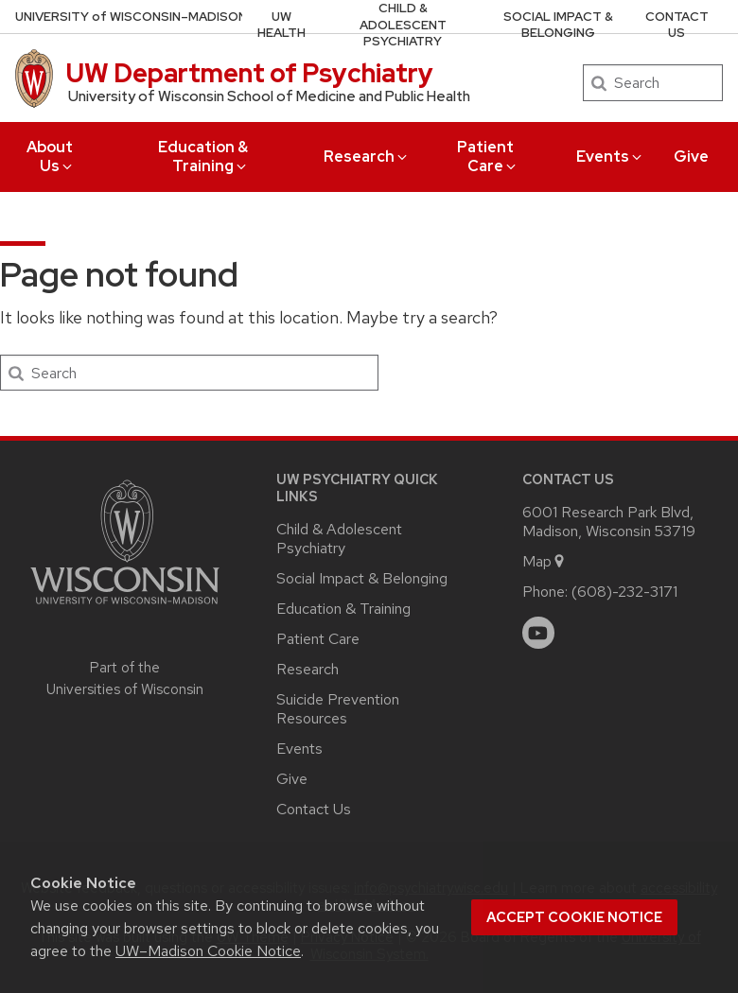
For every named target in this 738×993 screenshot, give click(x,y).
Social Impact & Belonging (558, 25)
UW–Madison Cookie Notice (208, 951)
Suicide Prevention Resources (337, 708)
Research (367, 156)
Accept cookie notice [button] (574, 917)
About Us (50, 156)
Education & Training (203, 156)
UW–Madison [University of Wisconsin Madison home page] (131, 17)
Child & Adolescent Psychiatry (403, 24)
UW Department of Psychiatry (249, 73)
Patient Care (487, 156)
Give (691, 156)
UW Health (281, 25)
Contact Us (677, 25)
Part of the (124, 678)
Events (610, 156)
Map (544, 561)
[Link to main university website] (125, 608)
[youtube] (538, 633)
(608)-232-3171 (624, 591)
